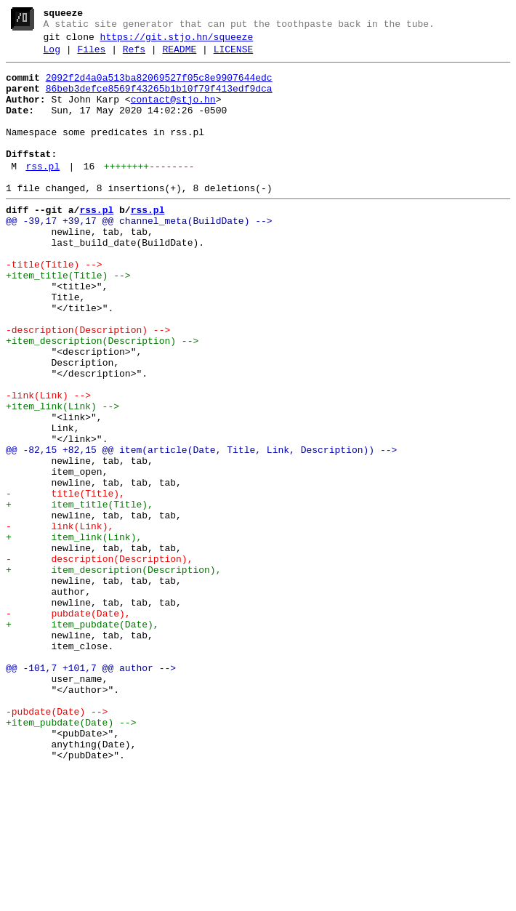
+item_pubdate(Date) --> (71, 855)
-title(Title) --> (54, 306)
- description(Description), (99, 659)
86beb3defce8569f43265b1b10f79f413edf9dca (159, 99)
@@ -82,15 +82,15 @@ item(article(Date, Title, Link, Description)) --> (201, 528)
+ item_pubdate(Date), (82, 738)
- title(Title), (65, 580)
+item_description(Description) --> (102, 397)
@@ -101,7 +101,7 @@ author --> (91, 790)
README (179, 56)
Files (91, 56)
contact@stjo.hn (173, 112)
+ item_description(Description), (113, 672)
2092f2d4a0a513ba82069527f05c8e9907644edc (159, 86)
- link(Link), (59, 620)
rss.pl (42, 192)
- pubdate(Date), (68, 724)
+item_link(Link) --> (62, 476)
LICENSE (234, 56)
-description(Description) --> (88, 384)
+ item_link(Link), (74, 633)
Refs (134, 56)
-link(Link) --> (48, 463)
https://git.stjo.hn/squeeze (177, 41)
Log (52, 56)
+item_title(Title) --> (68, 319)
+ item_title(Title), (79, 594)
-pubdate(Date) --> (57, 842)
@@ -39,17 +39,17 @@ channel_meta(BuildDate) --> (139, 253)
